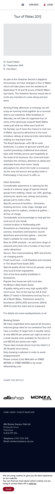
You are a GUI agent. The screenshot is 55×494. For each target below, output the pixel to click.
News (12, 412)
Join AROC (34, 4)
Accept (8, 489)
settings (32, 483)
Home (6, 412)
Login (48, 4)
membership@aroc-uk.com (21, 441)
